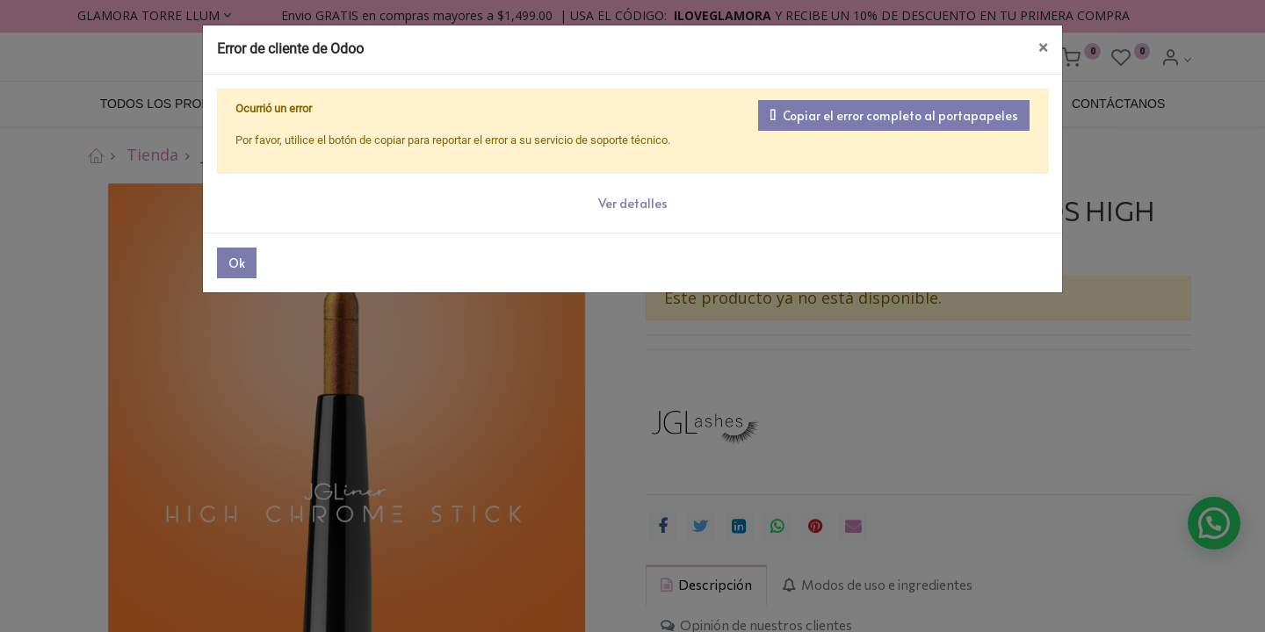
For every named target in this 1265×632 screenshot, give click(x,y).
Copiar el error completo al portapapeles (894, 115)
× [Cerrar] (1043, 48)
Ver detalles (633, 203)
